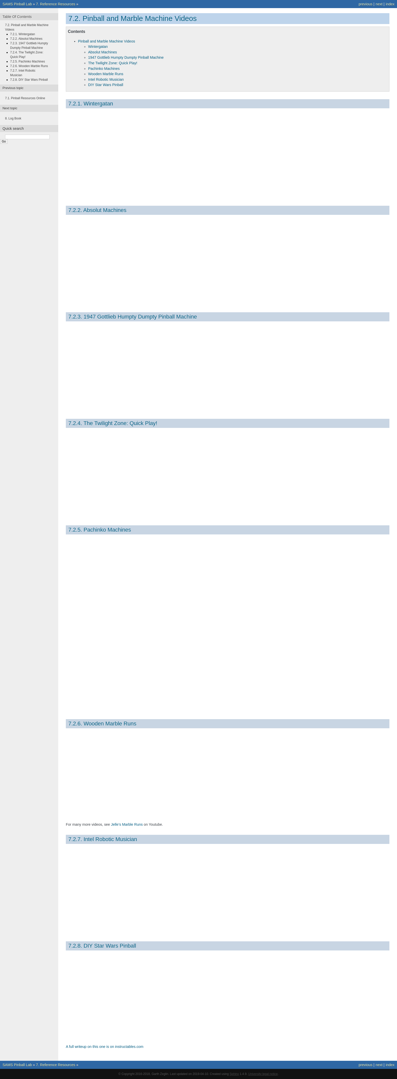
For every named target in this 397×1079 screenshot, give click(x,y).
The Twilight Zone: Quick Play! (112, 63)
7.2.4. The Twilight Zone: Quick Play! (112, 423)
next (379, 4)
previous (365, 4)
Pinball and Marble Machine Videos (106, 41)
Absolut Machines (102, 52)
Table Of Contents (17, 17)
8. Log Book (13, 118)
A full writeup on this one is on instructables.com (104, 1047)
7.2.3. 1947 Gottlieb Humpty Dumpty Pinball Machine (132, 317)
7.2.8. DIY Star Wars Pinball (102, 946)
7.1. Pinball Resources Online (25, 98)
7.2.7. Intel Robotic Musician (102, 839)
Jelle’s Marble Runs (127, 824)
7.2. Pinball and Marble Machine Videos (132, 18)
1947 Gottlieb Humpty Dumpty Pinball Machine (126, 57)
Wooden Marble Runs (105, 74)
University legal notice (263, 1074)
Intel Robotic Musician (106, 79)
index (390, 4)
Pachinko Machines (104, 69)
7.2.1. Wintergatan (90, 103)
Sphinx (234, 1074)
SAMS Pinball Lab (17, 4)
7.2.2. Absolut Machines (97, 210)
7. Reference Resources (55, 4)
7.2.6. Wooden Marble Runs (102, 723)
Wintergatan (98, 47)
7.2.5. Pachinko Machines (99, 530)
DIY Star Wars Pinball (105, 85)
